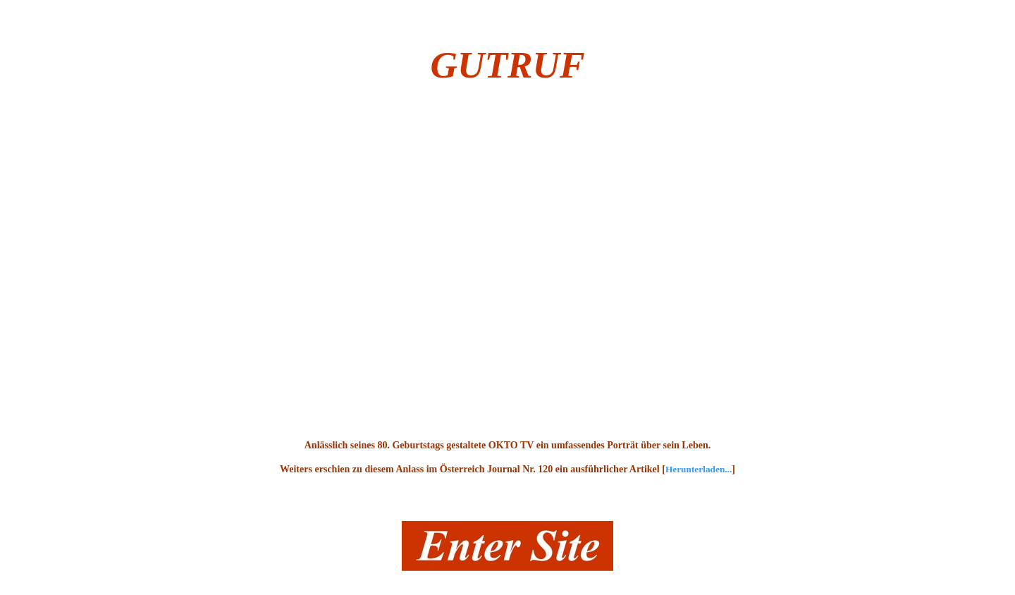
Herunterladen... (698, 469)
